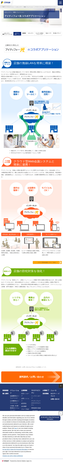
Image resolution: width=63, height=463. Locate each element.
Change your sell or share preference (13, 455)
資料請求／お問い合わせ (31, 377)
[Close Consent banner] (61, 413)
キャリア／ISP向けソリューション (39, 34)
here (16, 428)
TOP (3, 7)
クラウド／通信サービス (17, 34)
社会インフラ (48, 33)
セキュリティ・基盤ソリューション (24, 7)
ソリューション (10, 7)
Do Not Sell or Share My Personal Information (15, 449)
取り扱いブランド (57, 33)
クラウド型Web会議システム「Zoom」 (47, 262)
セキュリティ (30, 33)
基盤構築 (24, 33)
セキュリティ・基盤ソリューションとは (7, 34)
